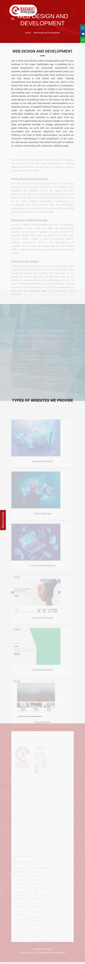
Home (27, 33)
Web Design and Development (47, 33)
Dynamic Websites (42, 464)
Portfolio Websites (42, 673)
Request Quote (2, 520)
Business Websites (42, 620)
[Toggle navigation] (12, 19)
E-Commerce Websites (42, 568)
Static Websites (42, 516)
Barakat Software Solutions (53, 952)
